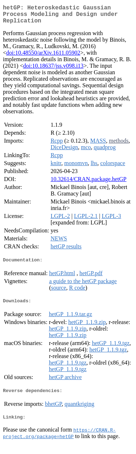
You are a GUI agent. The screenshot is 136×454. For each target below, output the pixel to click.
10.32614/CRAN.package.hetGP (88, 183)
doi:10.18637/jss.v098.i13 (53, 70)
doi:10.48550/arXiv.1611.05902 (43, 57)
